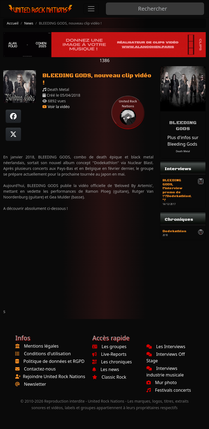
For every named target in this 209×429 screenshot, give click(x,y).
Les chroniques (112, 362)
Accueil (13, 23)
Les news (105, 369)
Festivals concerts (168, 390)
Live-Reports (109, 354)
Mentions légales (41, 346)
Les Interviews (165, 347)
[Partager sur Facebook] (13, 116)
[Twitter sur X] (13, 134)
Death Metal (183, 151)
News (28, 23)
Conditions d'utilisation (47, 354)
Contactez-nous (40, 369)
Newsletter (35, 384)
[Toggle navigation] (91, 8)
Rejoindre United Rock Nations (54, 376)
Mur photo (161, 382)
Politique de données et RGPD (54, 361)
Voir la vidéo (56, 106)
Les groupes (109, 347)
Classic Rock (109, 377)
